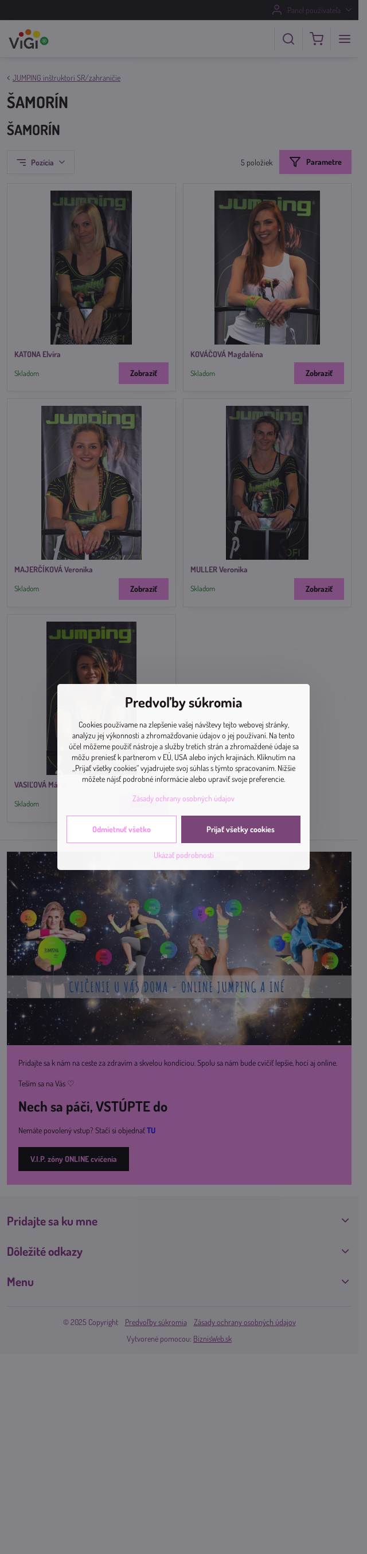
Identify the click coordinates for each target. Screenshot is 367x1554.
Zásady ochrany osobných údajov (183, 798)
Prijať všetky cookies (240, 829)
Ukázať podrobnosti (184, 855)
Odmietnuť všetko (121, 829)
